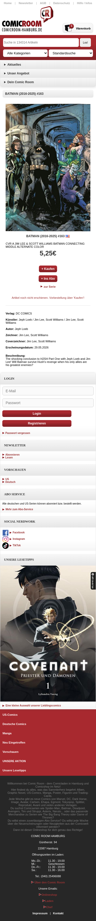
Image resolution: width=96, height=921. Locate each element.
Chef (48, 907)
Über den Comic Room (48, 882)
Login (37, 413)
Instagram (13, 539)
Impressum (40, 913)
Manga (7, 733)
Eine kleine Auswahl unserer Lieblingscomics (31, 705)
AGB (43, 3)
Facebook (13, 532)
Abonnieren (12, 454)
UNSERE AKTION (14, 761)
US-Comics (10, 714)
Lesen (9, 457)
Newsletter (26, 3)
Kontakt (58, 913)
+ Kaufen (48, 269)
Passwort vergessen (17, 433)
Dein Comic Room (20, 82)
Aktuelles (14, 64)
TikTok (11, 545)
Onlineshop (48, 894)
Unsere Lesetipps (14, 770)
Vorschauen (10, 751)
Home (8, 3)
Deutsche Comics (14, 724)
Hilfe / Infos (84, 3)
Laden (47, 900)
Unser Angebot (18, 73)
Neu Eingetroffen (14, 742)
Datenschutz (61, 3)
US (7, 479)
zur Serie (48, 286)
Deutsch (10, 482)
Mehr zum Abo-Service (17, 509)
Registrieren (37, 423)
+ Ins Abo (48, 278)
